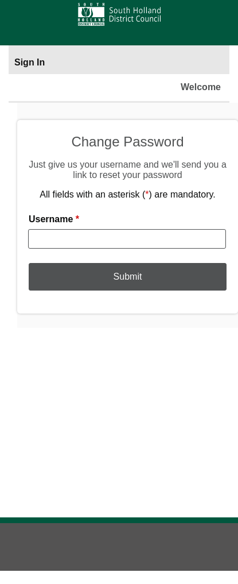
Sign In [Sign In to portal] (29, 62)
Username (54, 219)
